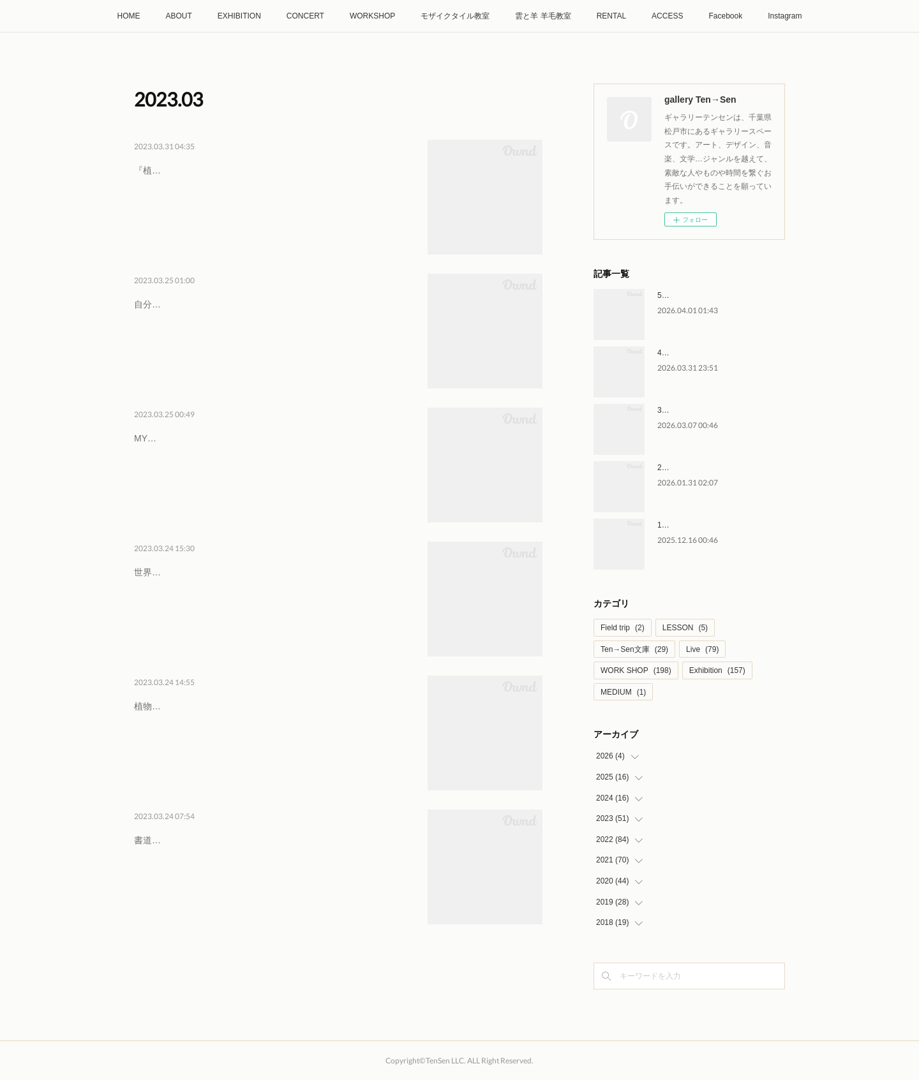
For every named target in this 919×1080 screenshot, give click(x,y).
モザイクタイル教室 (455, 15)
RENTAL (611, 15)
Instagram (785, 15)
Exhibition (717, 670)
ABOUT (178, 15)
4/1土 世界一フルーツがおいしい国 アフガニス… (274, 569)
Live (702, 649)
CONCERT (305, 15)
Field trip (623, 627)
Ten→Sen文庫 (634, 649)
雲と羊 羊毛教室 (543, 15)
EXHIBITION (239, 15)
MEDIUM (623, 692)
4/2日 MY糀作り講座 (193, 435)
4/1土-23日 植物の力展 (199, 703)
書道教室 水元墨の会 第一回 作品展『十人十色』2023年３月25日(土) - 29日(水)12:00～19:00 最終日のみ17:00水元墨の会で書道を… (272, 873)
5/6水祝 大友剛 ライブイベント (710, 295)
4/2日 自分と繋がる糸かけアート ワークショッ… (274, 301)
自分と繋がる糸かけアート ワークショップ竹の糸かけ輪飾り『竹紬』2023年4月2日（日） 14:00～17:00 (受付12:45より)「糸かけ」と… (274, 337)
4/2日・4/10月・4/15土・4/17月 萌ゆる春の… (269, 167)
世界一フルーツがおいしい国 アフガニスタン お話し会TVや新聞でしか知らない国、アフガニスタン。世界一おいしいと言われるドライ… (272, 605)
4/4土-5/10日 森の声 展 (696, 352)
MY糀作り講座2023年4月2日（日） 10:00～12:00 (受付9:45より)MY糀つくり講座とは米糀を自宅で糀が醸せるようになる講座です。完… (272, 471)
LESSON (685, 627)
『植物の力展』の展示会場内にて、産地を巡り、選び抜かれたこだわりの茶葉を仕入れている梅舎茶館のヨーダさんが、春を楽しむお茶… (272, 203)
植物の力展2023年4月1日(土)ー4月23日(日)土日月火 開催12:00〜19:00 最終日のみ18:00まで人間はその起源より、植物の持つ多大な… (274, 739)
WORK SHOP (636, 670)
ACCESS (667, 15)
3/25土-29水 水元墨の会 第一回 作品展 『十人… (271, 837)
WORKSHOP (372, 15)
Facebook (725, 15)
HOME (128, 15)
